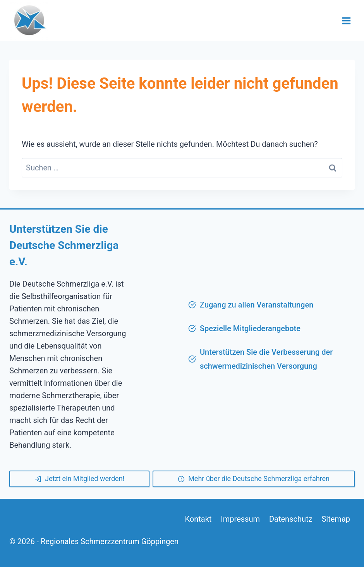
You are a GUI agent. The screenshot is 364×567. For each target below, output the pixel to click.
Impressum (240, 519)
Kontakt (198, 519)
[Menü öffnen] (346, 20)
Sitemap (335, 519)
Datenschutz (290, 519)
